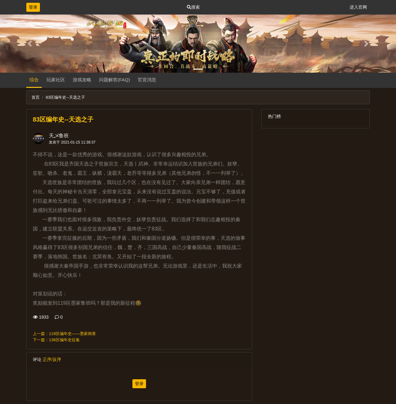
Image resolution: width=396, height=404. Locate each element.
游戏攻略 (82, 79)
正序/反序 (52, 359)
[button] (29, 44)
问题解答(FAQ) (114, 79)
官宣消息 (147, 79)
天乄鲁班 (59, 135)
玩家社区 (55, 79)
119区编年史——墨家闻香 (72, 333)
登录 (33, 7)
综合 (34, 79)
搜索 (193, 7)
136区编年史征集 (64, 339)
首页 (36, 97)
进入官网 (358, 7)
